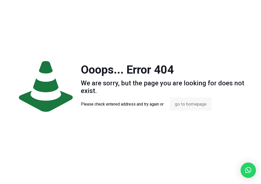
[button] (248, 170)
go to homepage (190, 104)
